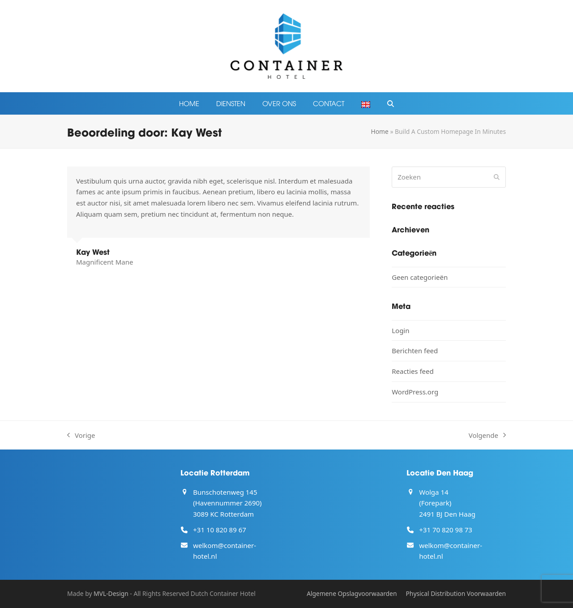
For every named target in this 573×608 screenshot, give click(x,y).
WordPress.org (415, 391)
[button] (391, 103)
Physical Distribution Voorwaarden (456, 593)
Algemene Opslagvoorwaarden (352, 593)
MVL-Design (111, 593)
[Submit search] (497, 176)
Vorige (81, 436)
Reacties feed (413, 371)
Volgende (487, 436)
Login (400, 330)
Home (379, 131)
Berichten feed (415, 350)
